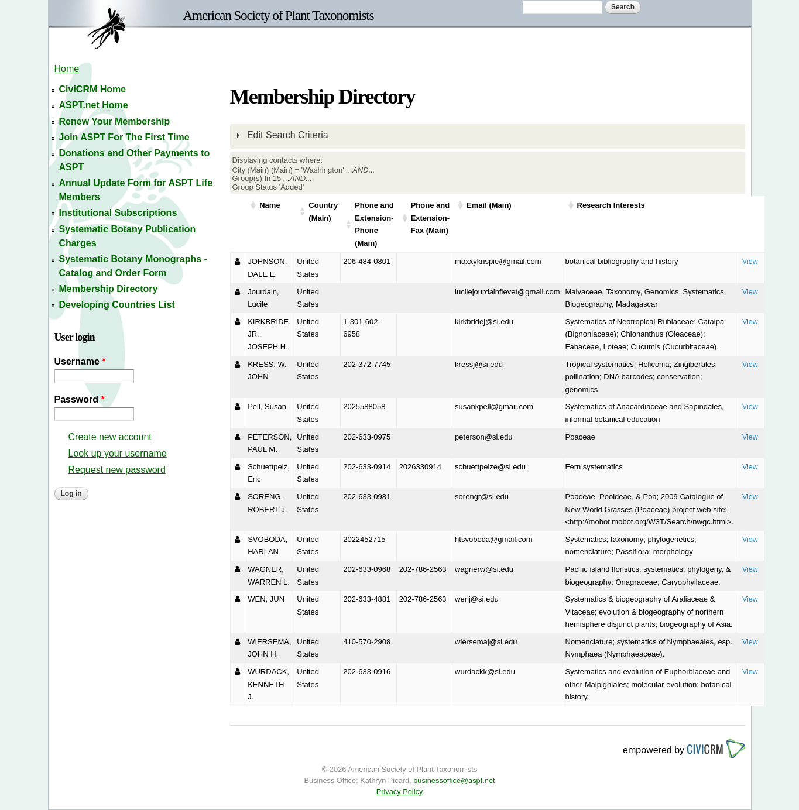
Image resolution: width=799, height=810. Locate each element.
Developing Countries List (117, 305)
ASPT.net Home (93, 105)
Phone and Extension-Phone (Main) (374, 224)
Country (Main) (323, 211)
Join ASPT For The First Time (124, 137)
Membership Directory (108, 289)
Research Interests (611, 205)
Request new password (117, 470)
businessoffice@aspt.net (454, 780)
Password (79, 399)
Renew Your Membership (114, 121)
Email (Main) (489, 205)
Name (269, 205)
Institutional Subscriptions (118, 213)
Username (80, 361)
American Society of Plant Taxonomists (278, 15)
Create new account (110, 437)
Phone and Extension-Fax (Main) (430, 218)
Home (67, 69)
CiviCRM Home (92, 89)
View (750, 262)
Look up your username (117, 453)
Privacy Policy (399, 791)
